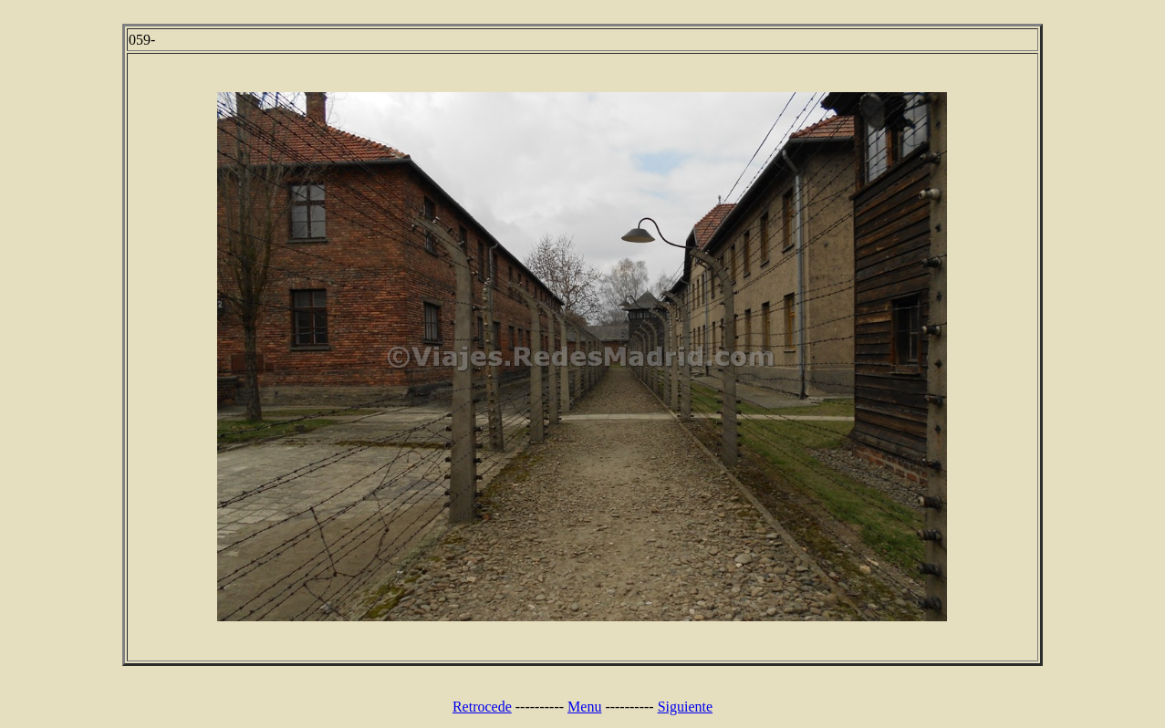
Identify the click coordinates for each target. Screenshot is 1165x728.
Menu (584, 706)
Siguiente (685, 706)
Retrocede (482, 706)
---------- (539, 706)
